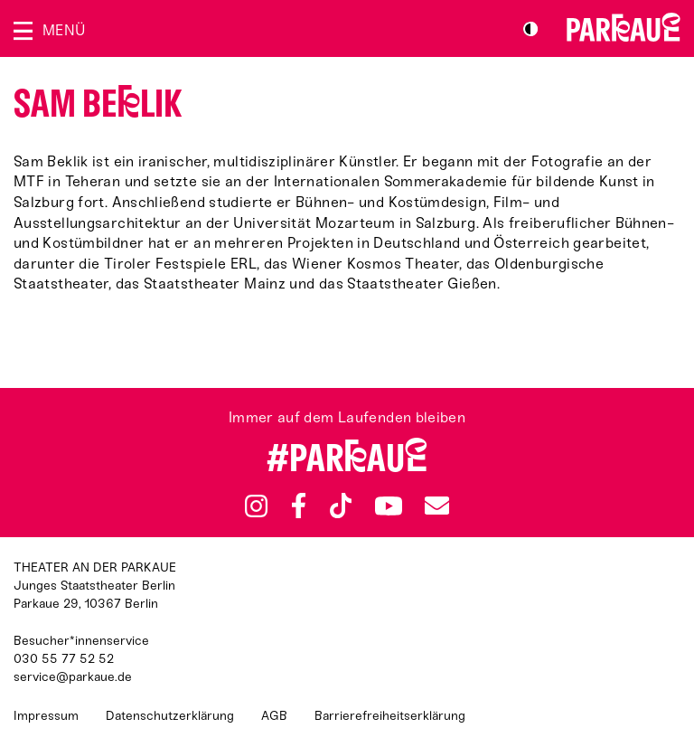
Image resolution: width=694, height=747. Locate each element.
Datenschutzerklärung (170, 715)
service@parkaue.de (73, 677)
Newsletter (436, 505)
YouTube (388, 505)
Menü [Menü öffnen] (63, 30)
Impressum (46, 715)
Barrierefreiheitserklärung (389, 715)
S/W (530, 28)
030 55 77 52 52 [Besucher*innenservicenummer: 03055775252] (64, 659)
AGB (274, 715)
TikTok (341, 505)
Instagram (256, 506)
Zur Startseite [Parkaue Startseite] (623, 27)
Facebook (299, 505)
